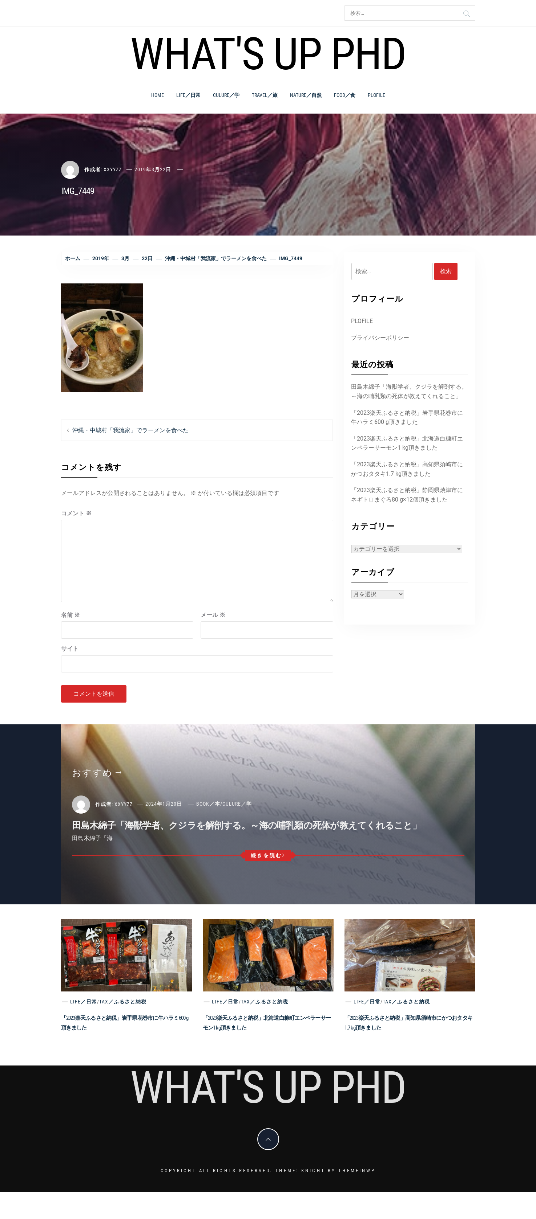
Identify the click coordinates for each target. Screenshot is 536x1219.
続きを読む (268, 855)
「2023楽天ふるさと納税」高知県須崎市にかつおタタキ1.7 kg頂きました (407, 469)
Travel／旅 (265, 95)
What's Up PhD (268, 54)
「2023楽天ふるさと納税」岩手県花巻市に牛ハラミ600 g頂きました (407, 417)
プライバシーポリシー (380, 337)
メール (213, 614)
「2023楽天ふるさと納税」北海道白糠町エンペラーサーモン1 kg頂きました (407, 443)
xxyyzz (113, 169)
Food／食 (344, 95)
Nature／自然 (306, 95)
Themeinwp (356, 1170)
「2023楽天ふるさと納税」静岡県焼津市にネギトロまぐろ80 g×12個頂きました (407, 495)
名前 (70, 614)
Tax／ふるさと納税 (122, 1002)
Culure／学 (226, 95)
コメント (76, 513)
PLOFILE (376, 95)
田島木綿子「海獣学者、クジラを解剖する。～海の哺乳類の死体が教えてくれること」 (409, 391)
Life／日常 (188, 95)
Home (157, 95)
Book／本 (208, 804)
